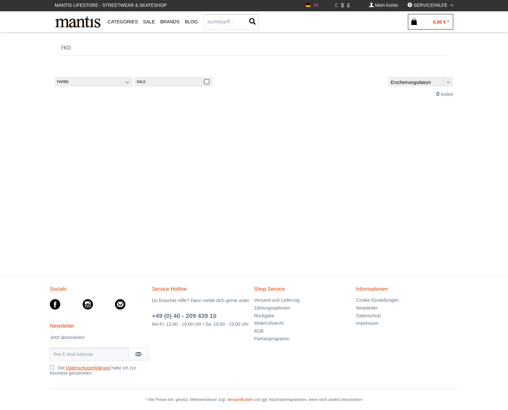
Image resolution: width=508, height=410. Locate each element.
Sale (141, 82)
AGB (259, 331)
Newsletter (366, 307)
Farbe (63, 82)
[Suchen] (252, 21)
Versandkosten (240, 399)
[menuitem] (383, 5)
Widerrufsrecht (268, 323)
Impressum (367, 323)
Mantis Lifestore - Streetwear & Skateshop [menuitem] (111, 5)
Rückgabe (264, 315)
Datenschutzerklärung (88, 367)
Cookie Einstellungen (377, 300)
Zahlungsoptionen (272, 307)
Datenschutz (368, 315)
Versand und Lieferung (277, 300)
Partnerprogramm (272, 338)
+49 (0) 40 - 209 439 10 (184, 315)
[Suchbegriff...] (231, 21)
